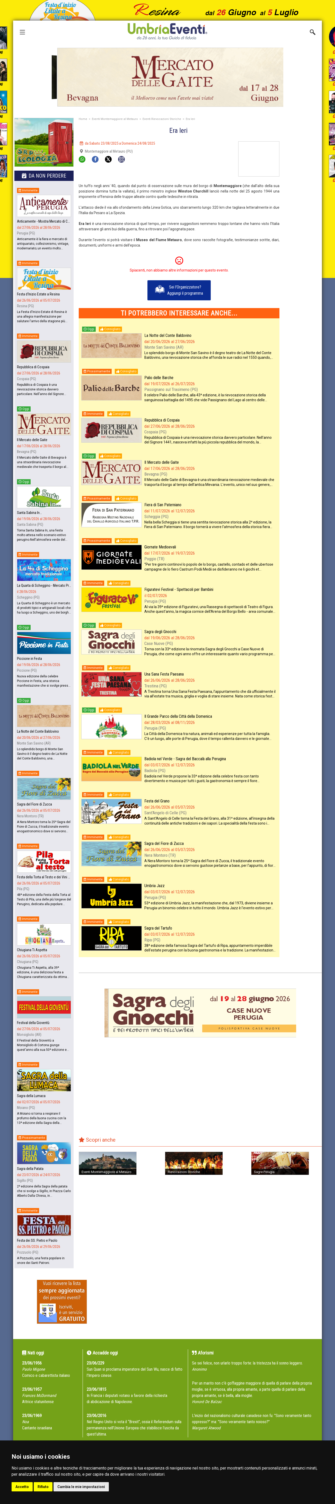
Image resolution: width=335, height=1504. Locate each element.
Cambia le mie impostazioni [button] (81, 1487)
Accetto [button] (22, 1487)
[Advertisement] (302, 218)
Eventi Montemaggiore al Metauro (115, 119)
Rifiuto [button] (43, 1487)
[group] (167, 77)
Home (83, 119)
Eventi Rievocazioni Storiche (162, 119)
